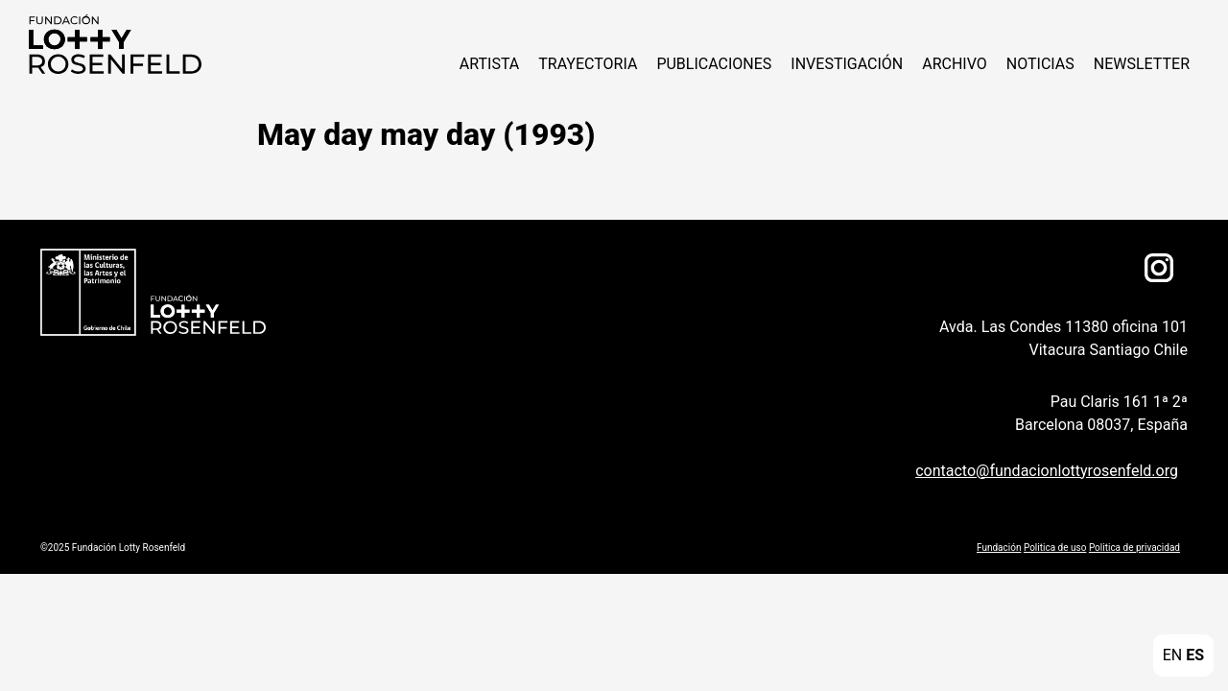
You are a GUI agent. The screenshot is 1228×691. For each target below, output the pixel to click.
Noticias (1040, 64)
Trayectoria (587, 64)
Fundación (999, 547)
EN (1173, 655)
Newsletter (1142, 64)
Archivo (954, 64)
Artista (489, 64)
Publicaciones (713, 64)
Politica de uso (1055, 547)
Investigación (847, 64)
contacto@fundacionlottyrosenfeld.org (1046, 471)
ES (1195, 655)
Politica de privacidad (1134, 547)
